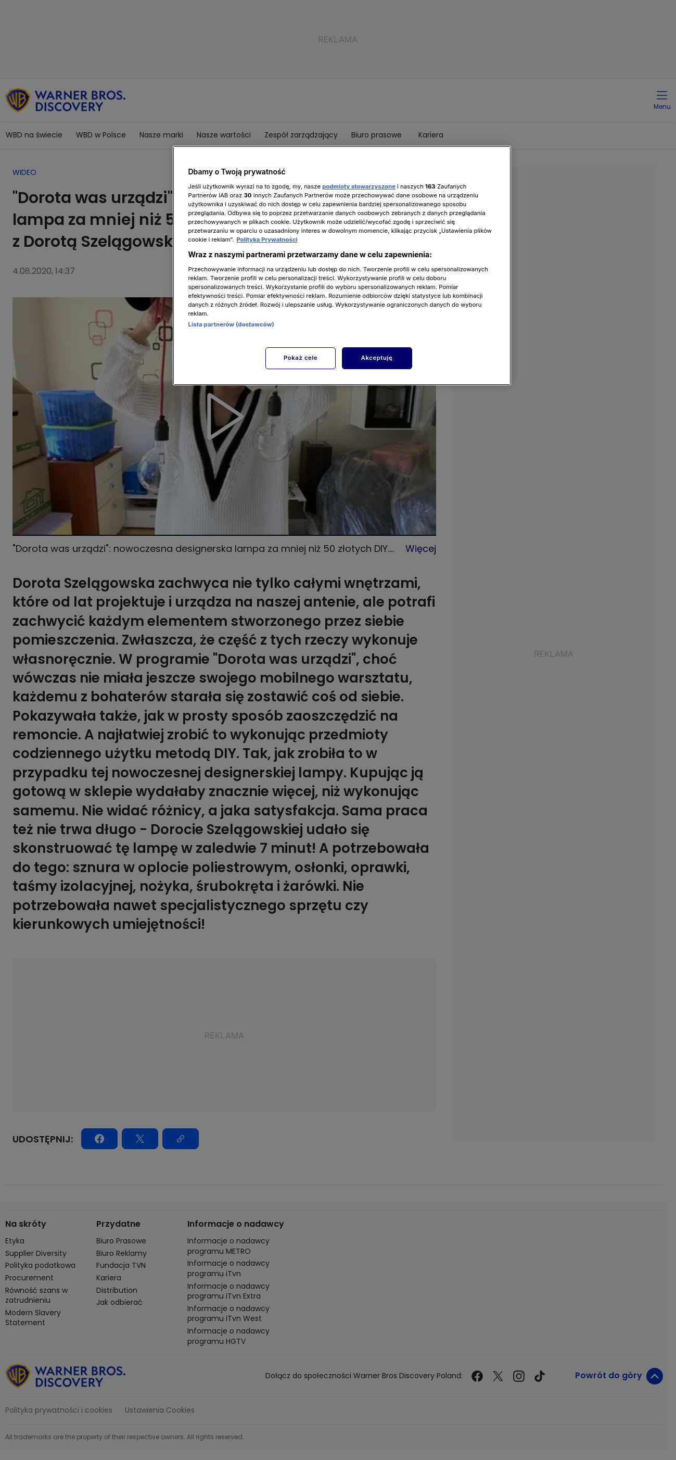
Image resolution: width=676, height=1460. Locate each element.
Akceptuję (377, 357)
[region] (342, 265)
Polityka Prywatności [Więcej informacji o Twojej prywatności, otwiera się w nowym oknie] (266, 239)
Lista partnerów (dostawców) (231, 324)
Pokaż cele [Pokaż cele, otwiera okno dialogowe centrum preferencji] (300, 357)
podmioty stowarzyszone (359, 186)
